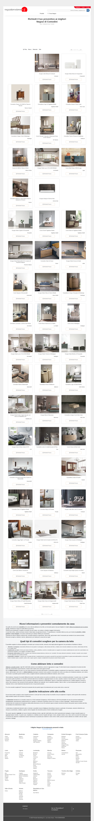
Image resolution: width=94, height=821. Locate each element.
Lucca (48, 778)
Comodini (52, 24)
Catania (35, 776)
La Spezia (21, 755)
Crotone (35, 738)
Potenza (21, 738)
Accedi (87, 7)
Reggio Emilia (65, 745)
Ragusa (35, 781)
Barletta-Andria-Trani (10, 774)
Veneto (21, 788)
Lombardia (36, 750)
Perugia (78, 773)
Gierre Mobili (55, 295)
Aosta (6, 790)
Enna (34, 777)
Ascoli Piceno (50, 754)
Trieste (77, 739)
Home (41, 24)
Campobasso (65, 752)
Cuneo (77, 757)
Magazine (78, 7)
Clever (56, 263)
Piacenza (64, 743)
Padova (21, 792)
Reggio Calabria (37, 740)
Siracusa (35, 783)
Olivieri (83, 572)
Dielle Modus (82, 386)
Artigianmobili (55, 603)
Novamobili (29, 295)
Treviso (21, 795)
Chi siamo (25, 808)
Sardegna (22, 771)
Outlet (83, 7)
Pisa (48, 781)
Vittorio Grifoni (28, 170)
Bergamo (35, 752)
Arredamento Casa (46, 24)
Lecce (6, 778)
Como (34, 755)
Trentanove (29, 572)
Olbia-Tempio (22, 783)
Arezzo (49, 773)
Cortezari (56, 76)
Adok (84, 263)
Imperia (21, 754)
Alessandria (79, 754)
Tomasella (29, 232)
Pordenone (78, 738)
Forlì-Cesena (65, 739)
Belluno (21, 790)
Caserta (49, 739)
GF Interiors (55, 139)
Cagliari (21, 773)
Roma (6, 757)
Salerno (49, 742)
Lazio (6, 750)
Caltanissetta (36, 774)
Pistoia (49, 783)
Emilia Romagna (66, 734)
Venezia (21, 796)
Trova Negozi (52, 13)
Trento (63, 774)
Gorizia (77, 736)
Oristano (21, 780)
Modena (64, 740)
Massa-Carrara (51, 780)
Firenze (49, 774)
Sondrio (35, 766)
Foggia (6, 777)
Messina (35, 778)
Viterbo (6, 758)
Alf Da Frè (56, 542)
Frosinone (7, 752)
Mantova (35, 761)
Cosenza (35, 739)
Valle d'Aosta (8, 788)
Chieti (6, 736)
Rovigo (20, 793)
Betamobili (29, 386)
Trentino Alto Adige (67, 771)
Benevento (50, 738)
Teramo (7, 740)
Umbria (78, 771)
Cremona (35, 757)
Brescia (35, 754)
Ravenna (64, 746)
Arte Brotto (29, 325)
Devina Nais (55, 201)
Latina (6, 754)
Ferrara (63, 738)
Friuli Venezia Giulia (82, 734)
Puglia (7, 771)
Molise (63, 750)
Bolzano (64, 773)
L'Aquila (7, 738)
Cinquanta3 (82, 76)
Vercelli (77, 762)
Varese (35, 768)
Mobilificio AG (29, 418)
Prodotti (42, 13)
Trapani (35, 784)
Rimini (63, 747)
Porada (56, 511)
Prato (48, 784)
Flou (57, 449)
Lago (84, 170)
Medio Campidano (23, 776)
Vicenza (21, 799)
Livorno (49, 777)
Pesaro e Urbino (51, 758)
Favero (30, 202)
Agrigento (35, 773)
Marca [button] (29, 49)
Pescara (7, 739)
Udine (77, 740)
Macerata (49, 757)
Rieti (6, 755)
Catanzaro (35, 736)
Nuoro (20, 777)
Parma (63, 742)
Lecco (34, 758)
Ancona (49, 752)
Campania (50, 734)
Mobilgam (82, 325)
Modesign (29, 138)
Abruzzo (7, 734)
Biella (77, 755)
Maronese (56, 417)
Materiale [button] (35, 49)
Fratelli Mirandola (28, 603)
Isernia (63, 754)
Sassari (21, 781)
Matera (20, 736)
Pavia (34, 765)
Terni (77, 774)
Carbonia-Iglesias (23, 774)
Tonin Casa (82, 106)
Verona (21, 797)
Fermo (49, 755)
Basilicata (22, 734)
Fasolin (83, 479)
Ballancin (56, 386)
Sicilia (35, 771)
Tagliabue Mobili (54, 106)
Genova (21, 752)
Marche (49, 750)
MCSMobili (55, 170)
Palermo (35, 780)
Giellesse (83, 138)
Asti (77, 752)
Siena (48, 785)
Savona (21, 757)
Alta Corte (82, 417)
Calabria (35, 734)
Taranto (7, 780)
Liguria (21, 750)
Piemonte (78, 750)
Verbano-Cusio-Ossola (81, 761)
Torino (77, 759)
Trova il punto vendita (47, 729)
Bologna (64, 736)
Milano (35, 762)
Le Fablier (56, 325)
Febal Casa (82, 603)
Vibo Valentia (36, 742)
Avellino (49, 736)
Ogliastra (21, 778)
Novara (77, 758)
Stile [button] (40, 49)
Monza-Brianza (37, 764)
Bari (6, 773)
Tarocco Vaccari (28, 108)
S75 (31, 449)
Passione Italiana (28, 264)
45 (80, 49)
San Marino (36, 792)
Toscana (49, 771)
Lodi (34, 759)
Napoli (49, 740)
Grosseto (49, 776)
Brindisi (6, 776)
